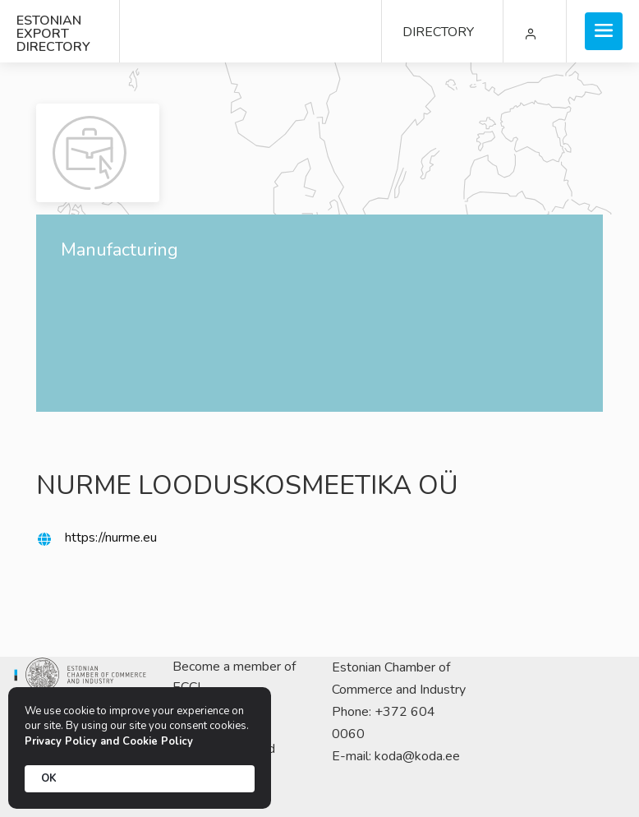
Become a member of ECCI (234, 677)
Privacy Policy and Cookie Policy (109, 741)
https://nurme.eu (111, 538)
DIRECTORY (438, 32)
